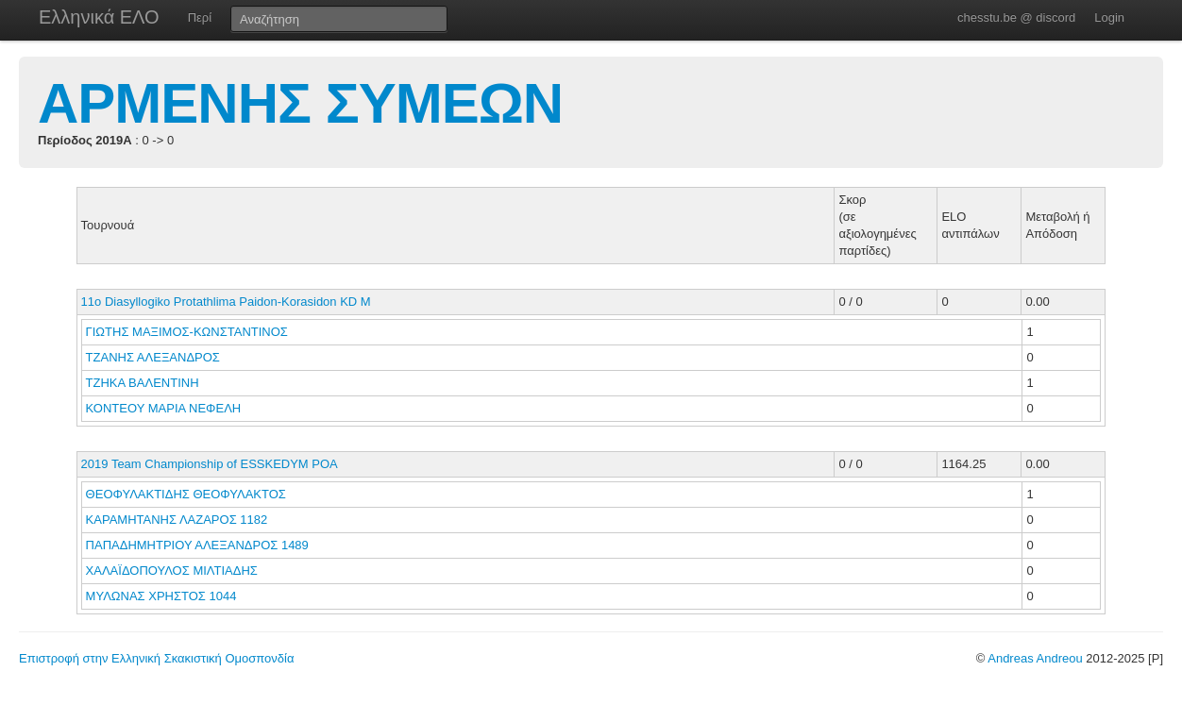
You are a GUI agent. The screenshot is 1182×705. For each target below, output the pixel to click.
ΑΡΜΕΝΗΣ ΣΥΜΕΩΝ (300, 103)
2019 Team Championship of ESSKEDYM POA (209, 464)
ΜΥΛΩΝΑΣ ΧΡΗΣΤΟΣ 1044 (161, 596)
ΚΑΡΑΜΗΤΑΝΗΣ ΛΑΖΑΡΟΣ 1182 (177, 519)
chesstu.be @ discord (1016, 17)
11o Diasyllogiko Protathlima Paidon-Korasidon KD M (226, 301)
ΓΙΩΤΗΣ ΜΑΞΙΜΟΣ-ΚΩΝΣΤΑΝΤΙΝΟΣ (189, 332)
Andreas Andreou (1035, 658)
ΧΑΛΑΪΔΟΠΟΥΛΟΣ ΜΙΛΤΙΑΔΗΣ (174, 570)
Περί (199, 17)
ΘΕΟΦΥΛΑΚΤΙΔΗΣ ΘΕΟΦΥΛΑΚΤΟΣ (188, 494)
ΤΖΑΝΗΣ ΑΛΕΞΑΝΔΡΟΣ (155, 357)
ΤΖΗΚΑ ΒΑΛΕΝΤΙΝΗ (144, 383)
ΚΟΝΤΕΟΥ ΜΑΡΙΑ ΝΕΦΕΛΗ (165, 408)
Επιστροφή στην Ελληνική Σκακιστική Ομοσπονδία (156, 658)
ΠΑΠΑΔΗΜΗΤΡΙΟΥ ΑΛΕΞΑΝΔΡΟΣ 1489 (197, 545)
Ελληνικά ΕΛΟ (99, 17)
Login (1109, 17)
